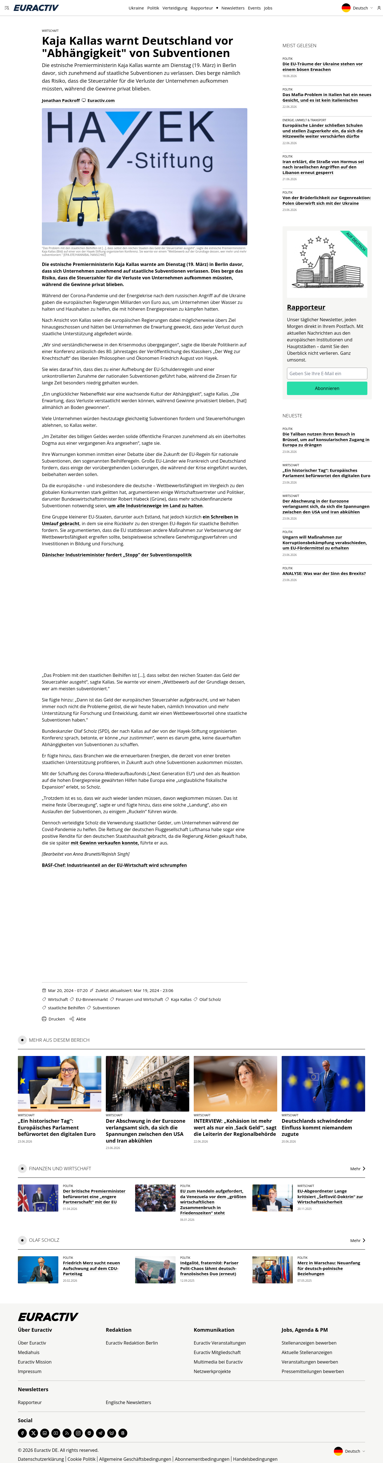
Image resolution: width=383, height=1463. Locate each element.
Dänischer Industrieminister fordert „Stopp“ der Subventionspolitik (117, 555)
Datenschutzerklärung (41, 1459)
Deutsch (357, 7)
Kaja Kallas (181, 999)
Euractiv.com (98, 100)
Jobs (268, 8)
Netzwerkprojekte (212, 1371)
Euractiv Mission (35, 1362)
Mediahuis (28, 1352)
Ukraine (136, 8)
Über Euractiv (32, 1343)
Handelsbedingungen (255, 1459)
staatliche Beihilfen (66, 1007)
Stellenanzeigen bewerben (309, 1343)
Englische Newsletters (128, 1402)
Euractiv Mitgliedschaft (217, 1352)
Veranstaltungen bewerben (310, 1362)
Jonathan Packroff (61, 100)
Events (254, 8)
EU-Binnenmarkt (92, 999)
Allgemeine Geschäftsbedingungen (135, 1459)
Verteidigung (174, 8)
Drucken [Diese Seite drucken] (53, 1019)
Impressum (29, 1371)
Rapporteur (202, 8)
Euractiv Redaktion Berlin (132, 1343)
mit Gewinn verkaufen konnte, (105, 843)
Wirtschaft (50, 30)
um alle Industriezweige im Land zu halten (155, 506)
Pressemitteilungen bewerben (313, 1371)
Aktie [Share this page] (78, 1019)
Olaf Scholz (210, 999)
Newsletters (233, 8)
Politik (153, 8)
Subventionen (106, 1007)
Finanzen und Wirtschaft (139, 999)
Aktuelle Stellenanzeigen (307, 1352)
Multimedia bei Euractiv (218, 1362)
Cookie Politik (81, 1459)
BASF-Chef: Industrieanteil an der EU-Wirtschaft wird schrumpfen (114, 865)
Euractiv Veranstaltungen (220, 1343)
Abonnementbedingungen (202, 1459)
